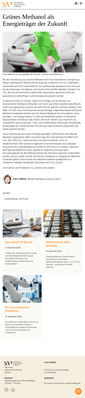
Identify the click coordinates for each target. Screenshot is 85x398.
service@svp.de (50, 372)
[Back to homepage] (14, 5)
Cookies (7, 372)
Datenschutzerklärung (13, 370)
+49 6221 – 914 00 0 (12, 383)
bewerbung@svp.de (72, 383)
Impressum (8, 367)
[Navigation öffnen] (81, 4)
